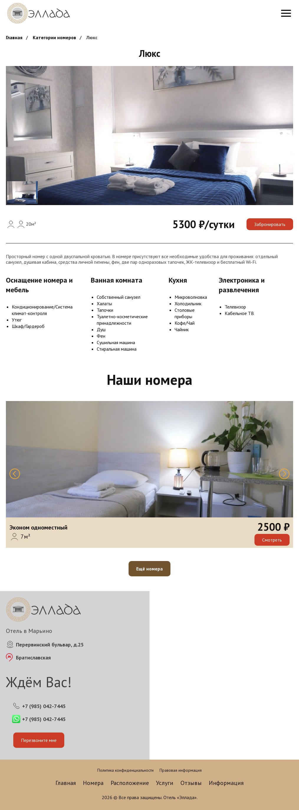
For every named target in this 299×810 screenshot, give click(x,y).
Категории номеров (54, 37)
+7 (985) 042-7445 (44, 706)
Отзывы (191, 783)
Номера (93, 783)
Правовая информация (181, 770)
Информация (226, 783)
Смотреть (272, 540)
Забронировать (269, 224)
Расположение (130, 783)
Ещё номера (149, 569)
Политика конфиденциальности (125, 770)
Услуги (164, 783)
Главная (14, 37)
